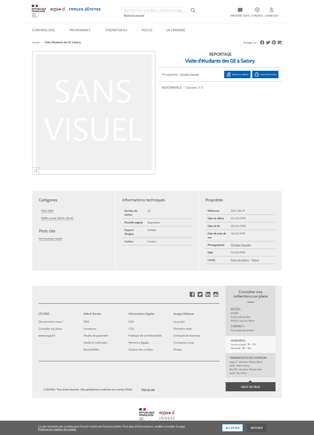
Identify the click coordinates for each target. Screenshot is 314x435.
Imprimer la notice (265, 74)
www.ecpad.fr (47, 335)
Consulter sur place (50, 329)
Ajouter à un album (237, 74)
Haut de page (250, 387)
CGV (131, 321)
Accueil (36, 42)
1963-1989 (47, 210)
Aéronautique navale (50, 238)
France (255, 259)
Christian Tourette (189, 74)
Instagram (215, 294)
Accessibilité (91, 349)
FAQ (86, 321)
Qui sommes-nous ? (50, 321)
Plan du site (148, 389)
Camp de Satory (240, 259)
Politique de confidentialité (145, 335)
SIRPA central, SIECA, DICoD (57, 218)
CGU (131, 329)
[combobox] (154, 10)
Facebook (192, 294)
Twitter (200, 294)
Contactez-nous (184, 343)
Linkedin (207, 294)
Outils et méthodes (95, 343)
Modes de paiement (96, 335)
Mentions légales (139, 343)
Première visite (183, 329)
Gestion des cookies (141, 349)
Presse (178, 349)
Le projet (179, 321)
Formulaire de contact (242, 330)
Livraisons (90, 329)
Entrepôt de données (187, 335)
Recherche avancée (134, 15)
